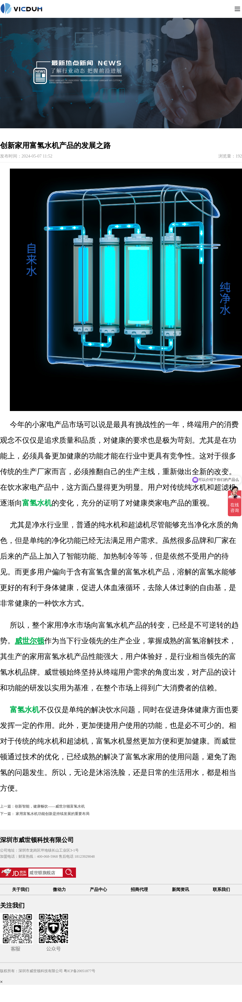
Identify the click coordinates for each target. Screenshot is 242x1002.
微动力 (59, 889)
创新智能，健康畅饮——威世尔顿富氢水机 (50, 806)
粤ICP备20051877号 (79, 971)
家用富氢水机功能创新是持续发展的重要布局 (52, 814)
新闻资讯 (180, 889)
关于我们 (20, 889)
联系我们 (221, 889)
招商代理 (139, 889)
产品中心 (98, 889)
